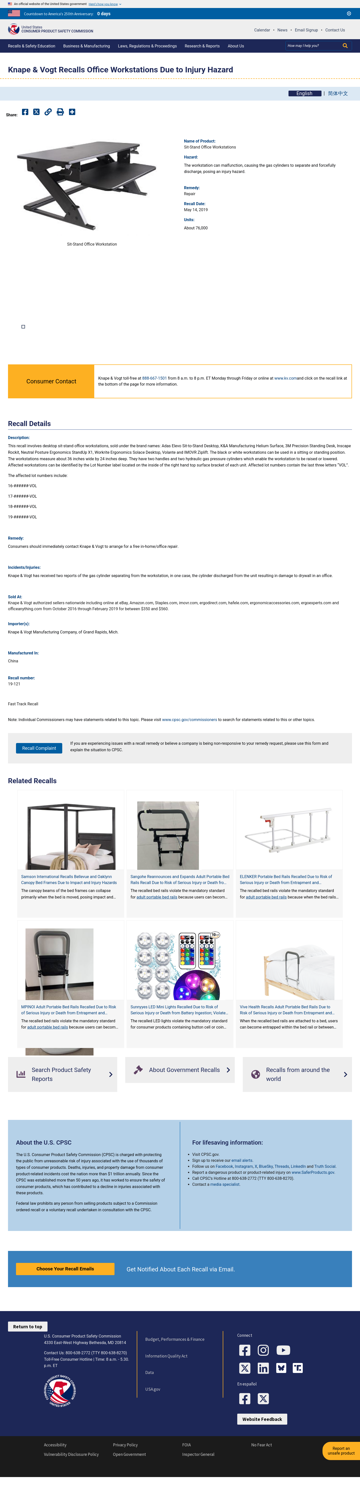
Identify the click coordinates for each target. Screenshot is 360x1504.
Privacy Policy (125, 1474)
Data (149, 1402)
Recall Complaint (39, 777)
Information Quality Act (166, 1385)
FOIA (186, 1474)
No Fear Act (261, 1474)
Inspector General (198, 1484)
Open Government (129, 1484)
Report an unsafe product (341, 1450)
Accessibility (55, 1474)
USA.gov (152, 1418)
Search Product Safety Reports (53, 1104)
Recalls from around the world (290, 1104)
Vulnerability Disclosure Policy (71, 1484)
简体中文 (338, 93)
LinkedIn (298, 1196)
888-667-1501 (154, 407)
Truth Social (325, 1196)
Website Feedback (262, 1449)
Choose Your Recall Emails (65, 1298)
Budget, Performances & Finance (174, 1368)
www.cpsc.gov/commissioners (189, 749)
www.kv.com (285, 407)
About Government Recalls (177, 1099)
